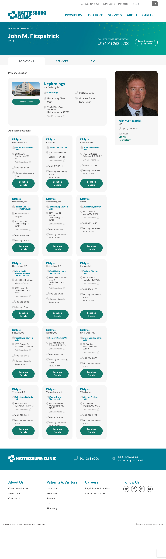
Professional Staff (95, 493)
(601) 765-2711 (56, 166)
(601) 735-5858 (56, 417)
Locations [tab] (26, 61)
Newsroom (14, 493)
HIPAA (19, 524)
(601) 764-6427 (22, 167)
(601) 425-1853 (90, 223)
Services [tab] (62, 61)
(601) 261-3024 (56, 293)
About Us (15, 482)
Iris (48, 503)
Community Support (19, 488)
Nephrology (54, 83)
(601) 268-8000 (22, 302)
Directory (123, 3)
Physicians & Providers (97, 488)
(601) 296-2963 (56, 229)
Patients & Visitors (62, 482)
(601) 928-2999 (90, 415)
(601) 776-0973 (90, 289)
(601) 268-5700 (113, 43)
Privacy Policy (9, 524)
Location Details (26, 101)
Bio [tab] (93, 61)
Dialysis (16, 139)
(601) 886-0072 (90, 358)
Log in (109, 3)
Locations (95, 15)
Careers (148, 15)
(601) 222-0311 (22, 415)
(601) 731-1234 (90, 165)
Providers (73, 15)
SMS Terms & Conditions (34, 524)
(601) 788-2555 (56, 354)
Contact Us (14, 498)
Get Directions (56, 116)
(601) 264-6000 (90, 3)
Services (115, 15)
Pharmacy (52, 508)
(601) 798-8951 (22, 355)
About (132, 15)
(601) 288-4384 (22, 235)
